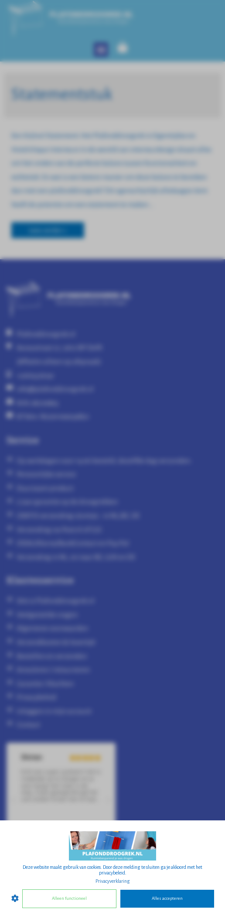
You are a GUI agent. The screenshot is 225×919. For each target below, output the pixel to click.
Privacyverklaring (112, 881)
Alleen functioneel (69, 898)
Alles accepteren (167, 898)
